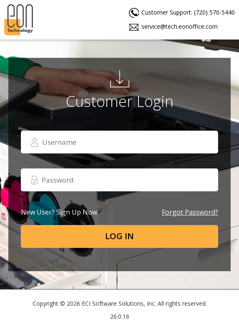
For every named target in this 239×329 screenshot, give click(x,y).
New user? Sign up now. (59, 212)
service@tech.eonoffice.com (179, 26)
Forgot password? (190, 212)
